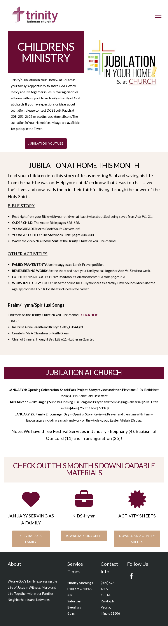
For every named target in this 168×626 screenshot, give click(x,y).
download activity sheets (137, 539)
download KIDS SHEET (84, 536)
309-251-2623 (22, 116)
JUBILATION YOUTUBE (45, 143)
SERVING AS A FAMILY (31, 539)
